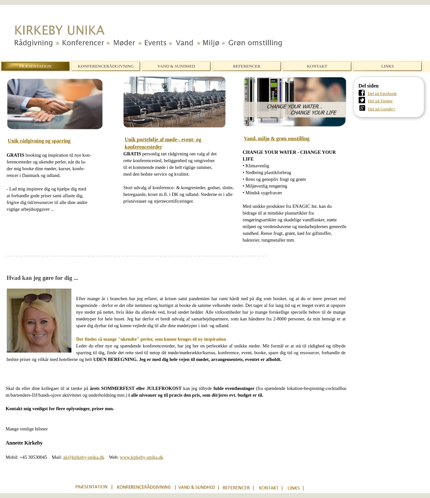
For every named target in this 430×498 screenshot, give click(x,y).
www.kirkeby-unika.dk (141, 457)
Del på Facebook (382, 93)
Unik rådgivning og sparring (39, 140)
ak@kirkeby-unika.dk (83, 457)
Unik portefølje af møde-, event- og (163, 139)
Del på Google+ (382, 108)
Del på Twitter (380, 100)
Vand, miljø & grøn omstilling (276, 138)
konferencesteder (143, 147)
